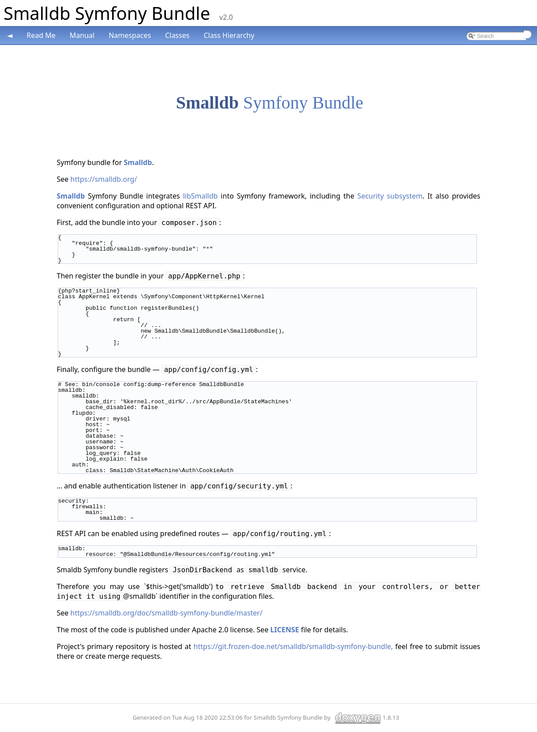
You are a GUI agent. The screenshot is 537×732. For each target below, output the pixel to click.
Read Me (41, 35)
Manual (82, 35)
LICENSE (284, 629)
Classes (177, 35)
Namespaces (130, 35)
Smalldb (207, 103)
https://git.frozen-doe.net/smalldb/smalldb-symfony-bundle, (293, 646)
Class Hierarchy (228, 35)
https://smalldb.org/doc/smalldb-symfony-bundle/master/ (167, 613)
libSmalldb (200, 196)
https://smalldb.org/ (104, 179)
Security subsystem (390, 196)
